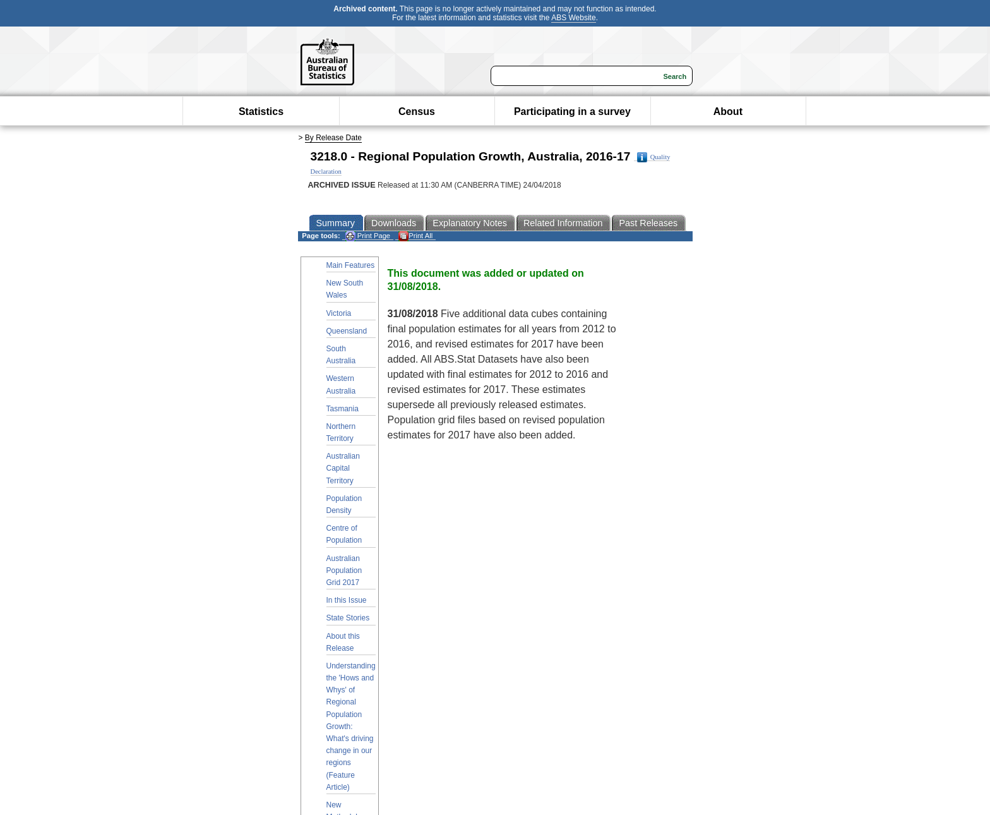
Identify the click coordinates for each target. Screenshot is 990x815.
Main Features (350, 265)
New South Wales (345, 289)
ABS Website (573, 17)
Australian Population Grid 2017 (344, 570)
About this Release (343, 642)
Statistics (261, 111)
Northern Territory (341, 432)
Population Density (344, 504)
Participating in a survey (572, 111)
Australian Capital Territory (343, 468)
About (727, 111)
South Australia (341, 354)
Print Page (367, 236)
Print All (415, 236)
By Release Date (333, 137)
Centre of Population (344, 534)
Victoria (339, 313)
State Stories (348, 617)
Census (416, 111)
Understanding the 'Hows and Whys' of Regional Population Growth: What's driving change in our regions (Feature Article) (351, 726)
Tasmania (342, 408)
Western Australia (341, 384)
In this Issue (346, 600)
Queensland (346, 331)
